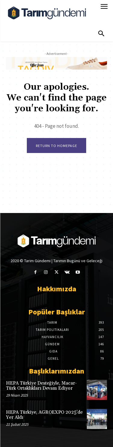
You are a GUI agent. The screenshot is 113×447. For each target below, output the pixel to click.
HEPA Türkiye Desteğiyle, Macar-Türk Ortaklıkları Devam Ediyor (41, 385)
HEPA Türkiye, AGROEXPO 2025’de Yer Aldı (44, 415)
